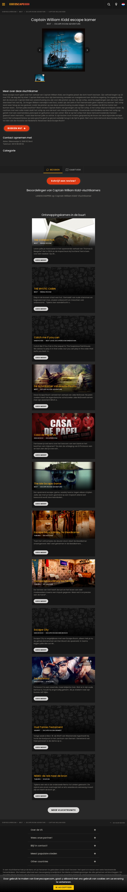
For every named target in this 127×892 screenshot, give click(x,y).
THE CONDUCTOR (44, 240)
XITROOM (49, 681)
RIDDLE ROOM (45, 292)
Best (21, 12)
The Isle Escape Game (47, 483)
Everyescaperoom (9, 12)
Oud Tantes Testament (48, 727)
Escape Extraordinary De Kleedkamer (57, 532)
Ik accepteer (63, 887)
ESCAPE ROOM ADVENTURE (67, 24)
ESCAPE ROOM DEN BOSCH (57, 633)
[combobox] (116, 4)
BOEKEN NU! (15, 128)
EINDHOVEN (38, 340)
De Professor (42, 678)
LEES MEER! (40, 309)
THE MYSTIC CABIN (45, 288)
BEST (49, 24)
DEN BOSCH (38, 438)
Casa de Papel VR (45, 434)
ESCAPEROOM (51, 438)
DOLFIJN (46, 779)
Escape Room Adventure (35, 12)
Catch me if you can (46, 337)
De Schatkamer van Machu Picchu (55, 386)
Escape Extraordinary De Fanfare (54, 581)
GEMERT (37, 730)
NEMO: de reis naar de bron (50, 775)
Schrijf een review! (63, 181)
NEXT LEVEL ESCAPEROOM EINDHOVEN (61, 340)
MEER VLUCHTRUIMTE (63, 810)
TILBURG (37, 535)
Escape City (41, 629)
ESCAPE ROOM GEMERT (52, 730)
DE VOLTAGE (48, 535)
